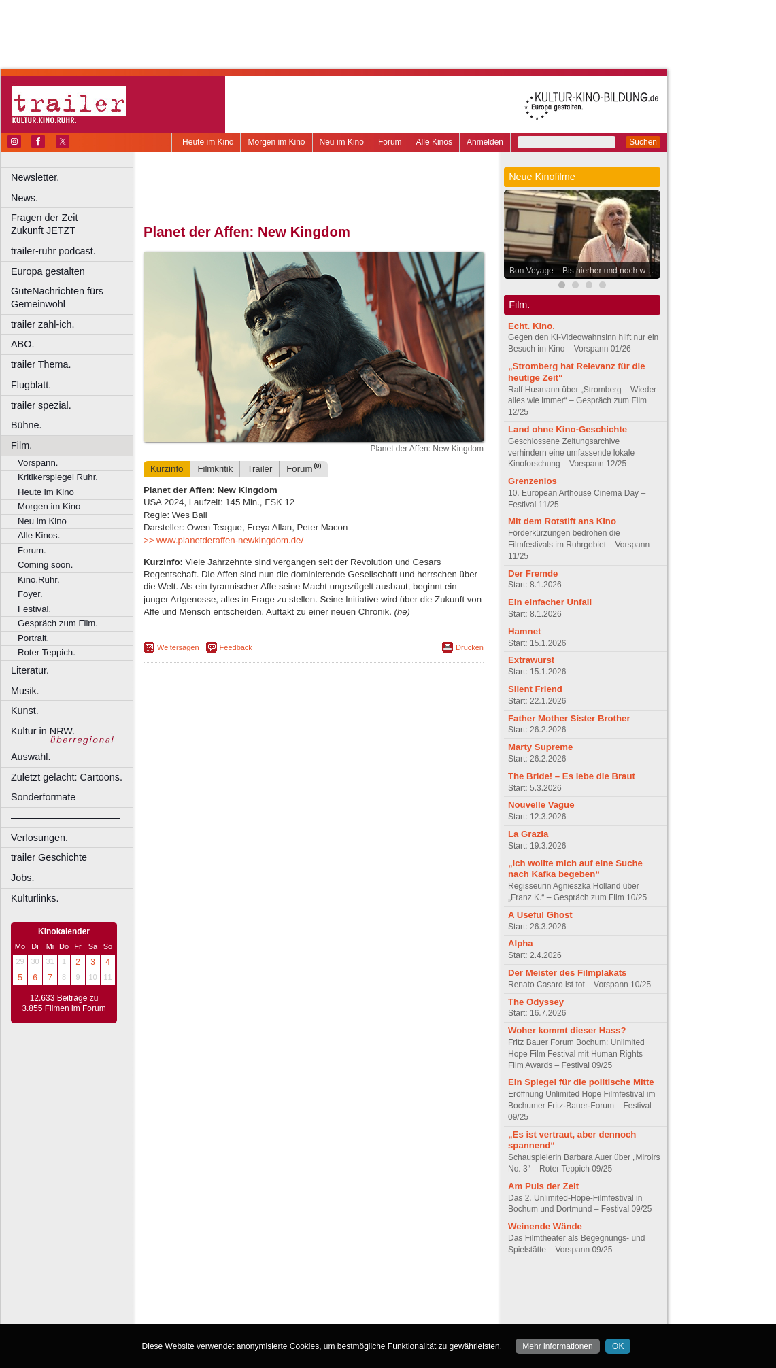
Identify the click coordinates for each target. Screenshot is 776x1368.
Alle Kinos (434, 142)
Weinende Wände (545, 1226)
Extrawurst (531, 660)
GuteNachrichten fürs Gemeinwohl (57, 297)
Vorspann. (38, 463)
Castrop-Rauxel (280, 1314)
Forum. (32, 550)
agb (390, 1292)
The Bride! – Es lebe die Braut (571, 776)
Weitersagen (178, 647)
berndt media (255, 1292)
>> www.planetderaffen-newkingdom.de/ (223, 540)
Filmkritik (215, 469)
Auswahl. (30, 756)
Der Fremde (533, 573)
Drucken (470, 647)
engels (273, 1302)
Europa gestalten (48, 271)
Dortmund (332, 1314)
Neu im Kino (342, 142)
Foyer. (30, 594)
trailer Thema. (41, 364)
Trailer (259, 469)
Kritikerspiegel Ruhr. (58, 477)
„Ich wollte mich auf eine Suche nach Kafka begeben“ (575, 869)
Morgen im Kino (276, 142)
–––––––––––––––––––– (65, 817)
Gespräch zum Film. (58, 623)
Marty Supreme (540, 747)
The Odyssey (536, 1002)
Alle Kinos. (39, 535)
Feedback (236, 647)
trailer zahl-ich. (43, 324)
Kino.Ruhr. (39, 580)
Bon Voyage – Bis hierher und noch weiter (585, 270)
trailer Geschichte (49, 857)
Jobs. (22, 877)
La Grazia (528, 834)
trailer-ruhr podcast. (53, 250)
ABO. (22, 344)
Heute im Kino (207, 142)
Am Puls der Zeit (543, 1186)
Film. (21, 445)
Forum (390, 142)
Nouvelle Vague (541, 805)
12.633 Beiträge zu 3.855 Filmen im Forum (63, 1003)
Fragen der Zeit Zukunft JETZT (74, 224)
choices (241, 1302)
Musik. (25, 690)
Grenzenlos (532, 481)
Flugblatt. (31, 384)
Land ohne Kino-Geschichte (567, 429)
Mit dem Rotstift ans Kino (562, 521)
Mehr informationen (557, 1346)
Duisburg (414, 1314)
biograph (204, 1302)
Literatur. (30, 670)
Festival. (34, 609)
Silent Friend (535, 689)
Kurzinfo (166, 469)
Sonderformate (43, 796)
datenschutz (354, 1292)
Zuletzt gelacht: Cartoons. (66, 777)
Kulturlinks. (34, 898)
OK (618, 1346)
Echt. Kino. (531, 326)
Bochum (209, 1314)
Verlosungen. (39, 837)
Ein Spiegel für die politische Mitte (581, 1082)
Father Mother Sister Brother (569, 718)
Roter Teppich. (46, 652)
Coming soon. (45, 565)
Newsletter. (35, 177)
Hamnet (524, 631)
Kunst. (25, 710)
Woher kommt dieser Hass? (567, 1030)
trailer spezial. (41, 405)
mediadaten (424, 1292)
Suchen (643, 142)
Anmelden (485, 142)
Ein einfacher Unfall (550, 602)
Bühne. (26, 425)
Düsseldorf (373, 1314)
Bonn (238, 1314)
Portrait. (33, 638)
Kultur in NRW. (43, 730)
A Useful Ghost (540, 915)
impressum (306, 1292)
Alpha (520, 943)
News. (24, 197)
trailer (313, 1302)
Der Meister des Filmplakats (567, 973)
